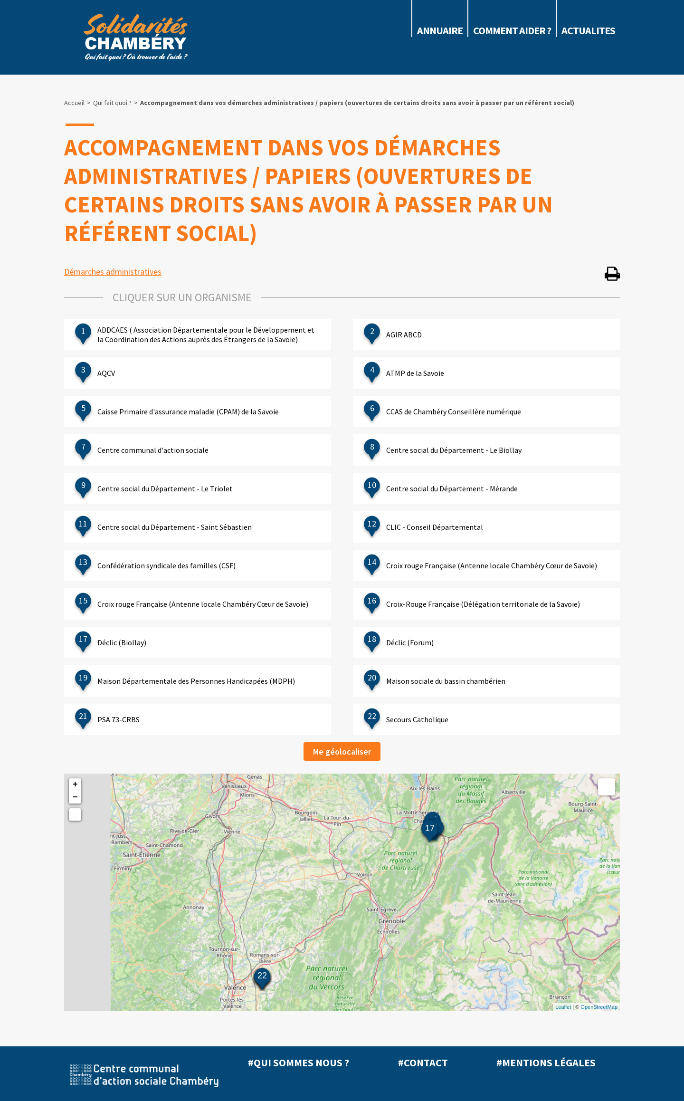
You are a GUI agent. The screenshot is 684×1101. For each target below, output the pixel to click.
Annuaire (440, 30)
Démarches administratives (113, 271)
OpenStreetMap (599, 1007)
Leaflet (563, 1007)
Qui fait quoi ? (112, 102)
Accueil (74, 102)
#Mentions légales (546, 1062)
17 (430, 828)
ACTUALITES (588, 30)
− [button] (75, 797)
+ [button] (75, 784)
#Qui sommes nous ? (298, 1062)
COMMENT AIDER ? (512, 30)
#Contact (423, 1062)
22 (262, 975)
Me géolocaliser (342, 751)
